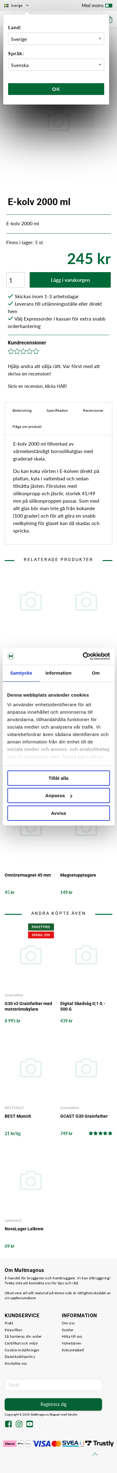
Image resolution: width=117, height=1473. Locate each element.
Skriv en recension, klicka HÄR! (37, 386)
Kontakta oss (16, 1363)
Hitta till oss (72, 1336)
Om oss (68, 1323)
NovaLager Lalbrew (24, 1228)
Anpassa (58, 795)
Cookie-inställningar (22, 1350)
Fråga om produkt (26, 426)
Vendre (72, 1414)
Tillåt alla (59, 778)
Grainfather (14, 995)
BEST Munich (18, 1116)
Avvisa (58, 813)
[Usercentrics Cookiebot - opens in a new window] (83, 656)
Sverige (17, 5)
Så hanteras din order (23, 1336)
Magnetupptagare (78, 875)
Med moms (97, 7)
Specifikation (57, 410)
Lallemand (13, 1220)
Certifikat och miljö (21, 1343)
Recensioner (93, 410)
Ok (56, 89)
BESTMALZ (14, 1107)
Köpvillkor (13, 1329)
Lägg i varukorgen (70, 280)
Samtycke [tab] (21, 673)
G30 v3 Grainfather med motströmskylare (28, 1006)
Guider (68, 1329)
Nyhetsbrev (71, 1343)
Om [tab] (96, 673)
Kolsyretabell (73, 1350)
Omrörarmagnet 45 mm (28, 875)
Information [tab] (59, 673)
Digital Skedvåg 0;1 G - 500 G (82, 1006)
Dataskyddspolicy (20, 1356)
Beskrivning (22, 410)
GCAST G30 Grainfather (84, 1116)
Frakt (9, 1323)
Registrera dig (53, 1404)
